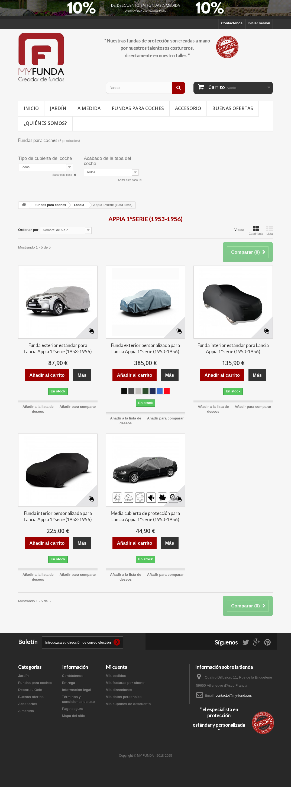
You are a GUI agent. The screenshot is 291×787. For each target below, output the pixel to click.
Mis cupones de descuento (128, 704)
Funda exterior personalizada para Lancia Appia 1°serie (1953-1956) (145, 348)
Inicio (31, 108)
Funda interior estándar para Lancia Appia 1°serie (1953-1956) (233, 348)
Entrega (68, 683)
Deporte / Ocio (30, 690)
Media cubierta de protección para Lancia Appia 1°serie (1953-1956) (145, 516)
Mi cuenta (116, 667)
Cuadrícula (256, 230)
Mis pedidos (116, 676)
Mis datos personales (123, 697)
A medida (89, 108)
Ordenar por (28, 230)
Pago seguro (72, 709)
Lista (269, 230)
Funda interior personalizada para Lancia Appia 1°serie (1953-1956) (58, 516)
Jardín (58, 108)
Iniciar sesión (259, 23)
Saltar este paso (62, 174)
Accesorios (27, 704)
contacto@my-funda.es (233, 695)
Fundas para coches (138, 108)
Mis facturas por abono (125, 683)
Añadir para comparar (77, 407)
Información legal (76, 690)
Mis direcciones (119, 690)
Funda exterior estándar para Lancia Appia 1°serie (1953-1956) (58, 348)
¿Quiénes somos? (45, 123)
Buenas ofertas (232, 108)
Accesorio (188, 108)
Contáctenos (232, 23)
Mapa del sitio (73, 716)
